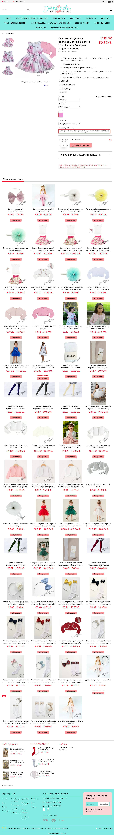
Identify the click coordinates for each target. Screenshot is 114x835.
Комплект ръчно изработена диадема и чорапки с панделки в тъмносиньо (16, 642)
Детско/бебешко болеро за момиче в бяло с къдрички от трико (70, 485)
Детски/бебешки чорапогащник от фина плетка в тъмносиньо (16, 407)
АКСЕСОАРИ (41, 27)
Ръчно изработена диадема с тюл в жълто (98, 210)
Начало (8, 18)
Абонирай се (8, 785)
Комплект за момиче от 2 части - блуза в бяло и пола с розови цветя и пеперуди (70, 249)
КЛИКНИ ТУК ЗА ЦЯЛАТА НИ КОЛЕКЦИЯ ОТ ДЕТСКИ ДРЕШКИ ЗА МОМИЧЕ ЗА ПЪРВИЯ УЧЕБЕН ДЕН (82, 166)
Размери (34, 807)
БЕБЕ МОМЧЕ (75, 18)
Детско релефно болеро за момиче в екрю (15, 446)
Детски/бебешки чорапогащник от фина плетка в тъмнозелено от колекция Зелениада (15, 564)
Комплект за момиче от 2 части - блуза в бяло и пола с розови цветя (43, 249)
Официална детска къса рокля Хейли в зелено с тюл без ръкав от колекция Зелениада (71, 524)
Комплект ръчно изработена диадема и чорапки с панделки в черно (98, 603)
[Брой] (63, 145)
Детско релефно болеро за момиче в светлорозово (15, 327)
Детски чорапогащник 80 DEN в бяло (98, 681)
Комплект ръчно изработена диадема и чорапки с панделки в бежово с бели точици (98, 642)
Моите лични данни (105, 828)
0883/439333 (56, 806)
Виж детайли (15, 220)
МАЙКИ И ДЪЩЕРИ (102, 23)
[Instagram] (48, 809)
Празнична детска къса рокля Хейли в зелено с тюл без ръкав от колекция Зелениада (43, 564)
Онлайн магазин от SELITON (57, 833)
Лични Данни (6, 811)
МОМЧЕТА (105, 18)
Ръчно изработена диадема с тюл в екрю (15, 524)
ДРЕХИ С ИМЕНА (82, 23)
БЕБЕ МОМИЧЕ (59, 18)
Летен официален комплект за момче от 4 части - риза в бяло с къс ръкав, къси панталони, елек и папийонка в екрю (18, 773)
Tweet (46, 85)
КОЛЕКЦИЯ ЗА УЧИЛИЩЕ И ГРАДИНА (32, 18)
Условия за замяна (25, 818)
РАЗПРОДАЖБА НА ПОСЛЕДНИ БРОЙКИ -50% (50, 23)
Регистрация (16, 805)
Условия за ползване (15, 800)
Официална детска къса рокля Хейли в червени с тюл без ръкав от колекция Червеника (43, 524)
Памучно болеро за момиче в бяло (98, 485)
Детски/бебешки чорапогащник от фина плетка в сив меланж (43, 407)
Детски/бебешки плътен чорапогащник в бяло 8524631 (70, 563)
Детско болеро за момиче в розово (43, 327)
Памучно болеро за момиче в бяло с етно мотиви (43, 288)
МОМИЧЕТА (91, 18)
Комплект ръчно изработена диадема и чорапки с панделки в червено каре (71, 681)
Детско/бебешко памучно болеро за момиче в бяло (98, 288)
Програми (34, 799)
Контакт (14, 809)
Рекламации (15, 813)
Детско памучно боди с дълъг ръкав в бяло (46, 772)
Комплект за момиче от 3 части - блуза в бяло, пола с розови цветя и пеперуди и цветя (16, 288)
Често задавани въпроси (25, 811)
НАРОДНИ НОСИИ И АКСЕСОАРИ (64, 27)
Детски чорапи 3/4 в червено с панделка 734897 (46, 749)
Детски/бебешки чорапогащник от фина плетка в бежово (71, 407)
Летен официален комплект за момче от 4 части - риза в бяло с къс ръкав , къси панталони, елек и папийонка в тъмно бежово (18, 762)
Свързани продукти (13, 179)
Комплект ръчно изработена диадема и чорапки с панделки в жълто (71, 603)
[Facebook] (44, 809)
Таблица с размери (105, 96)
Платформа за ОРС (26, 804)
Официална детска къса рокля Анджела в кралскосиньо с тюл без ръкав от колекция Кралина (16, 366)
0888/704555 (20, 2)
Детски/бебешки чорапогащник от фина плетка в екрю (98, 366)
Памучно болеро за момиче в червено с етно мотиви (71, 642)
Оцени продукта (44, 82)
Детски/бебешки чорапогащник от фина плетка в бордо (98, 564)
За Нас (4, 807)
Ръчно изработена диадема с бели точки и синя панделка (43, 603)
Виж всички (62, 749)
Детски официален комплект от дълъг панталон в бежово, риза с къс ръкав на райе (17, 750)
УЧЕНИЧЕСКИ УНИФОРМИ (15, 23)
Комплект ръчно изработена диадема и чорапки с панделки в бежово (43, 722)
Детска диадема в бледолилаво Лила (15, 210)
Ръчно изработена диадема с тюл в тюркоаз (15, 249)
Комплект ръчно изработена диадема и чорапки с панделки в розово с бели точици (16, 681)
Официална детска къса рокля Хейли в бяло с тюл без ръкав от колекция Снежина (98, 524)
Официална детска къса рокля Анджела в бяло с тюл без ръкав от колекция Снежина (98, 407)
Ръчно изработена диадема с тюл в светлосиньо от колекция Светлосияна (70, 288)
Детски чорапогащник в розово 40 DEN (43, 210)
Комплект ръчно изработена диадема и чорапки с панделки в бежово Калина (16, 722)
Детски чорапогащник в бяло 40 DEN (70, 722)
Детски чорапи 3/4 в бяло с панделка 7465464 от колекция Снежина (46, 760)
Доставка (25, 799)
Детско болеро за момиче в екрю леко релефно (70, 446)
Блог (32, 803)
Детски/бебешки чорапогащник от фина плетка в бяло (71, 366)
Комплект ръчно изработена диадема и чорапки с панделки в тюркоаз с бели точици (43, 681)
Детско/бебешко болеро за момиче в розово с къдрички (16, 485)
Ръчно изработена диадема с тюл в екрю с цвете (15, 603)
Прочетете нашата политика (56, 828)
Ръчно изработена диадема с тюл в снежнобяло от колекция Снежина (70, 210)
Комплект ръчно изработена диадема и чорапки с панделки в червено (43, 642)
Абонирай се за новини (67, 747)
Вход (3, 803)
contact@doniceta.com (58, 798)
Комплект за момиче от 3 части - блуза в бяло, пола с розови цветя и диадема (98, 249)
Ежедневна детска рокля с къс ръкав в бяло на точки (43, 366)
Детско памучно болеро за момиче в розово (70, 327)
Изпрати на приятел (29, 82)
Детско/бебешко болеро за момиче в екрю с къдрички (43, 485)
